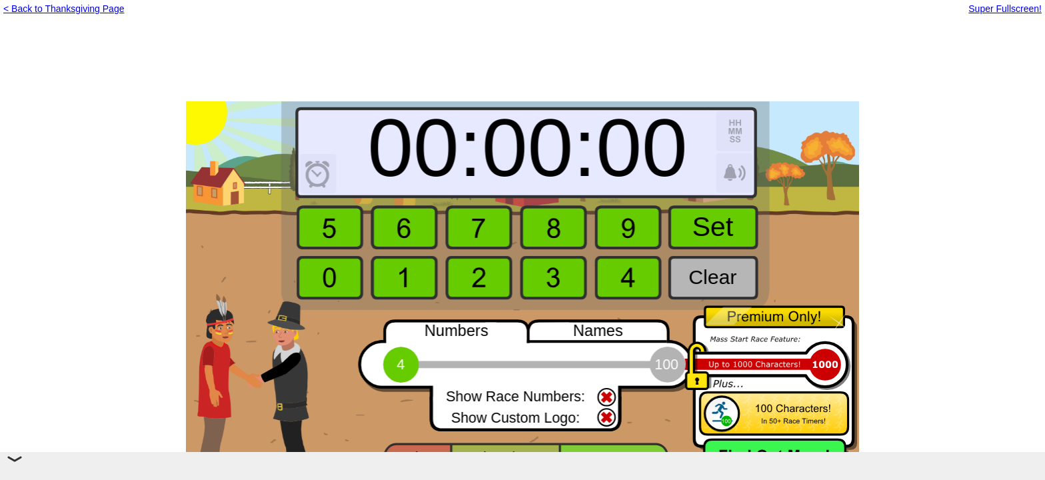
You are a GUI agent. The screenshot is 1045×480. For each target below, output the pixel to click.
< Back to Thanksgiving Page (63, 8)
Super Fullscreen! (1005, 8)
